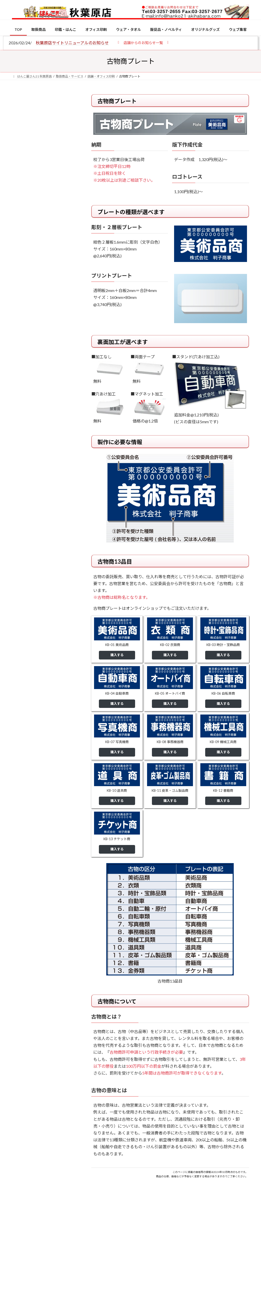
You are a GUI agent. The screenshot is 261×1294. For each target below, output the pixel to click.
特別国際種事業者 (45, 370)
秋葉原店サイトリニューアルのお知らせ (72, 42)
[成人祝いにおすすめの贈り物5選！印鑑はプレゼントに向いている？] (21, 522)
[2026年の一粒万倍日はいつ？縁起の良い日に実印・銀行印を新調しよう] (21, 561)
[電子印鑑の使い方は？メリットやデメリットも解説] (21, 450)
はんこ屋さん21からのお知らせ (53, 127)
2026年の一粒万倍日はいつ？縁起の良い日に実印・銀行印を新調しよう (56, 563)
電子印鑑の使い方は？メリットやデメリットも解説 (55, 449)
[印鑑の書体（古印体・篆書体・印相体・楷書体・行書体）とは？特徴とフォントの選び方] (21, 483)
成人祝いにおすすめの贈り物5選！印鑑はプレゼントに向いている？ (55, 524)
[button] (143, 42)
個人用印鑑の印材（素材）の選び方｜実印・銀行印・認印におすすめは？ (44, 140)
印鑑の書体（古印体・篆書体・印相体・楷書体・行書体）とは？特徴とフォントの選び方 (44, 198)
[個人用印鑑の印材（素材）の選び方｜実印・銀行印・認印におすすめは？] (21, 410)
